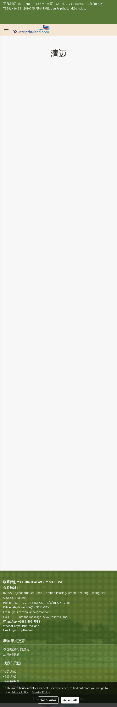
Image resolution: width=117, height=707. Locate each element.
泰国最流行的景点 (16, 649)
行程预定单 (11, 681)
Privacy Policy (19, 692)
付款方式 (9, 676)
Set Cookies (48, 700)
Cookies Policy (41, 692)
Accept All (70, 700)
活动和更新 (11, 654)
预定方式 (9, 671)
